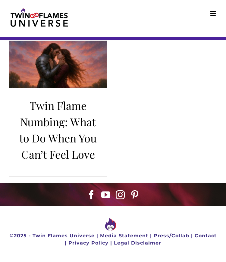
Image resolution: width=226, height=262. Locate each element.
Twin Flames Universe (64, 236)
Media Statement (124, 236)
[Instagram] (120, 194)
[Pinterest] (135, 194)
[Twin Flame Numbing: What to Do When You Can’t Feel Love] (58, 64)
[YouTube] (106, 194)
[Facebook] (91, 194)
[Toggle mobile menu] (213, 13)
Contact (206, 236)
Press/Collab (171, 236)
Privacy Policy (88, 243)
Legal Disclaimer (137, 243)
